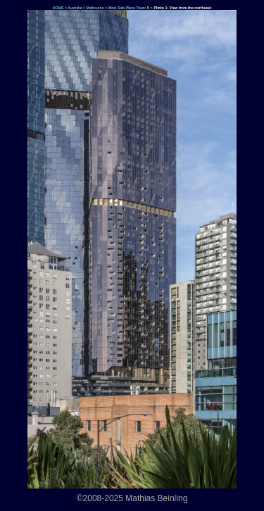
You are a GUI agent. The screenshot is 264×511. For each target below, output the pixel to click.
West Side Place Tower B (128, 8)
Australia (75, 8)
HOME (57, 8)
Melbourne (95, 8)
